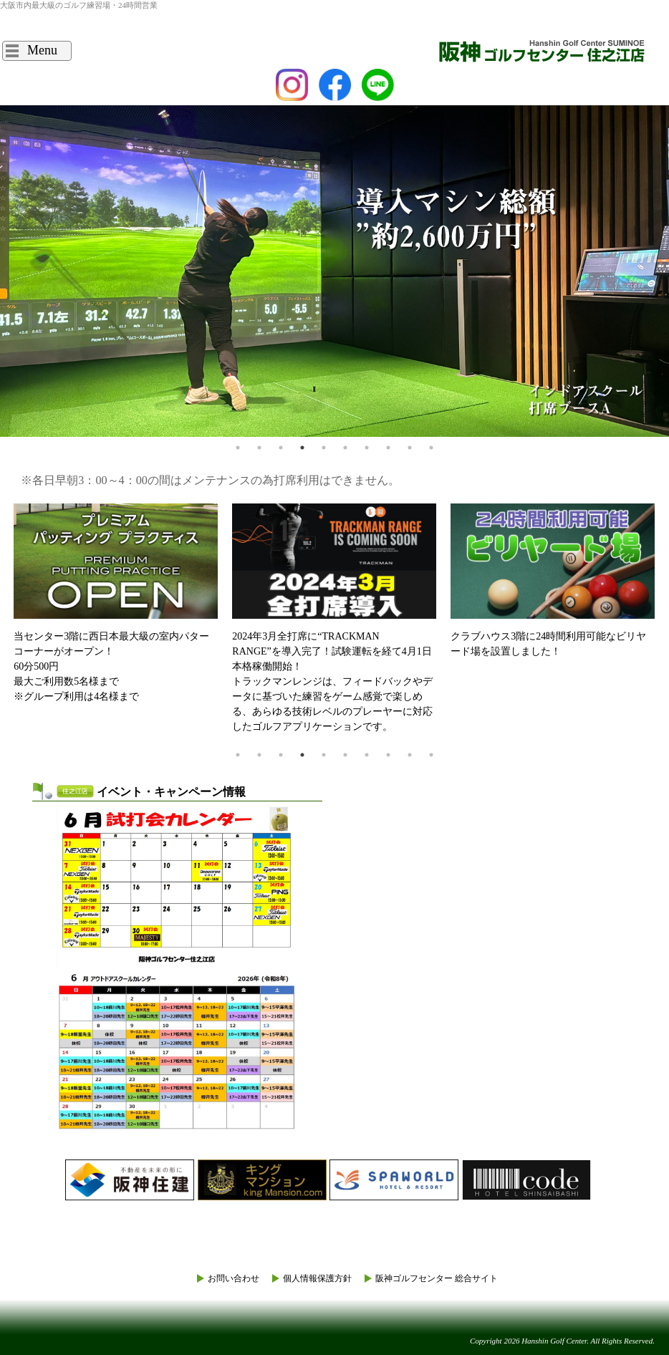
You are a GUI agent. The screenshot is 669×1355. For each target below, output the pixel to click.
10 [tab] (431, 447)
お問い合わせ (233, 1278)
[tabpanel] (334, 271)
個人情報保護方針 (317, 1278)
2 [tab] (259, 447)
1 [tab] (238, 447)
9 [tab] (410, 447)
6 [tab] (345, 447)
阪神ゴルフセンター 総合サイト (436, 1278)
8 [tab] (388, 447)
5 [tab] (324, 447)
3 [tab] (281, 447)
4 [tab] (302, 447)
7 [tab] (367, 447)
